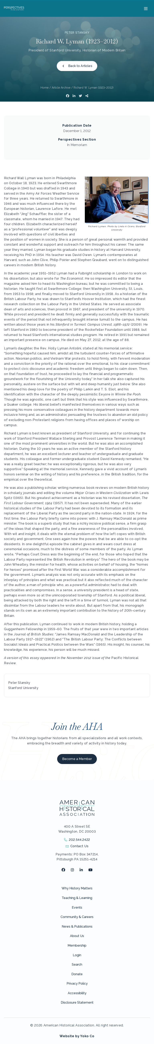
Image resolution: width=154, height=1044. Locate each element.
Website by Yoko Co (77, 1036)
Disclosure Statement (77, 1002)
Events (77, 907)
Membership (77, 945)
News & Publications (77, 926)
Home (45, 87)
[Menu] (145, 8)
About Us (77, 936)
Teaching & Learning (77, 898)
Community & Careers (77, 917)
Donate (77, 974)
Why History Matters (77, 888)
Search (77, 964)
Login (77, 955)
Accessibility (77, 993)
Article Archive (61, 87)
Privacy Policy (77, 983)
